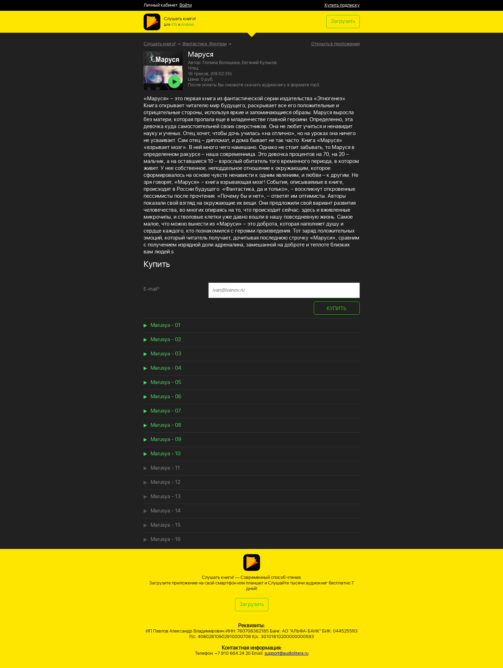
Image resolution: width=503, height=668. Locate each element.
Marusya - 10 (166, 454)
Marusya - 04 (166, 368)
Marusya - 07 (166, 411)
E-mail (152, 289)
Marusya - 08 (166, 425)
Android (187, 24)
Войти (186, 5)
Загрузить (343, 21)
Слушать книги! (160, 44)
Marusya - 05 (166, 382)
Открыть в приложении (335, 44)
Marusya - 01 (166, 325)
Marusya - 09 (166, 439)
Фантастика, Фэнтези (204, 44)
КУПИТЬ (336, 309)
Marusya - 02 (166, 340)
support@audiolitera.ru (286, 653)
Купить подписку (342, 5)
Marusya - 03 (166, 354)
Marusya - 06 (166, 397)
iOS (174, 24)
